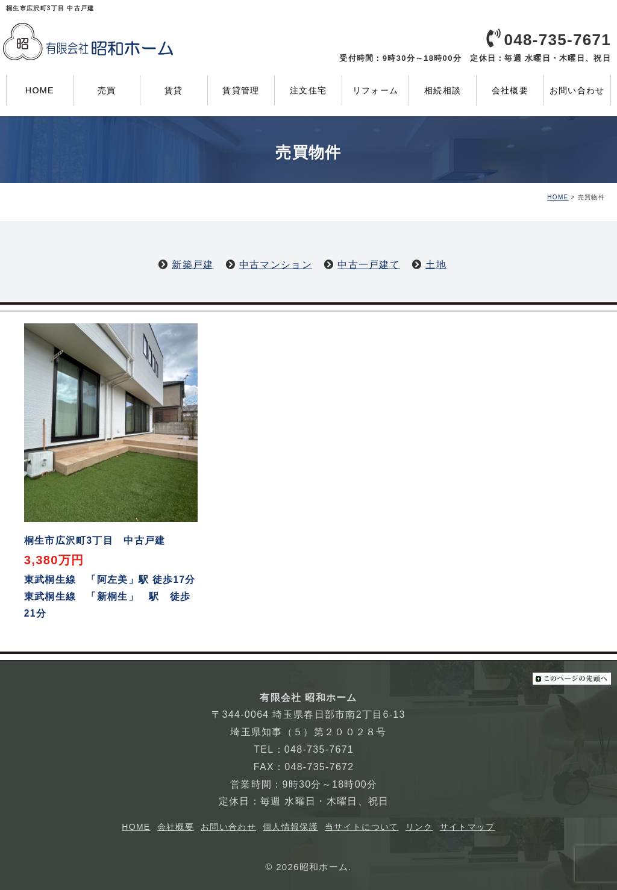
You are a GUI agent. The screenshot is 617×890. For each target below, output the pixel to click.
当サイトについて (361, 827)
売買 (107, 90)
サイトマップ (467, 827)
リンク (419, 827)
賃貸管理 (240, 90)
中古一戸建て (368, 265)
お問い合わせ (577, 90)
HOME (39, 90)
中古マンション (275, 265)
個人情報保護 (290, 827)
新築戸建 (192, 265)
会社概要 (510, 90)
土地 (435, 265)
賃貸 (173, 90)
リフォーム (375, 90)
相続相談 (442, 90)
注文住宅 (308, 90)
